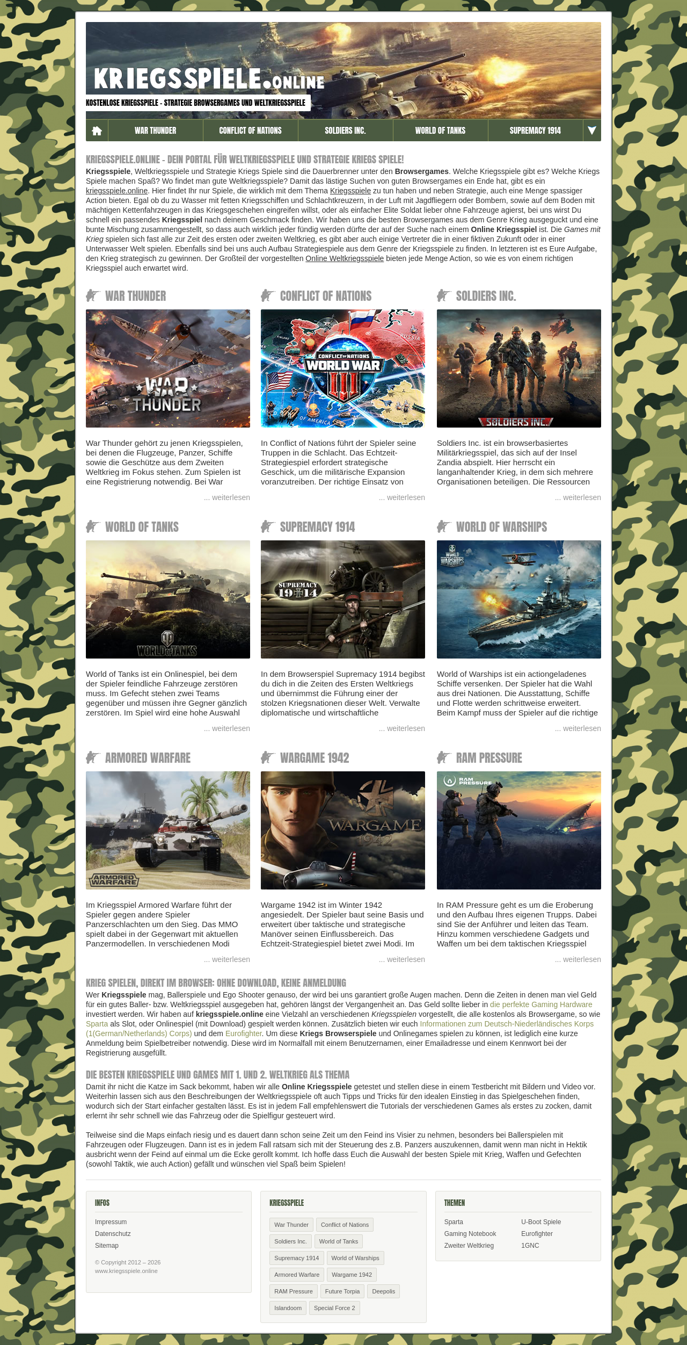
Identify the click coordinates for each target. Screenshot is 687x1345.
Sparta (97, 1023)
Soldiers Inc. (345, 130)
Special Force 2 (334, 1308)
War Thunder (155, 130)
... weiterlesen (227, 497)
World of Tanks (440, 130)
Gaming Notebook (470, 1234)
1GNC (530, 1245)
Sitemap (107, 1245)
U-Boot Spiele (541, 1222)
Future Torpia (342, 1291)
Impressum (111, 1222)
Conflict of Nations (250, 130)
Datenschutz (113, 1234)
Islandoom (288, 1308)
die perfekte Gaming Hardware (541, 1004)
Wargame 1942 (352, 1274)
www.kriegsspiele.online (126, 1271)
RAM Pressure (293, 1291)
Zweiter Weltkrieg (469, 1245)
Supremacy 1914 (535, 130)
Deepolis (383, 1291)
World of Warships (355, 1258)
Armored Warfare (296, 1274)
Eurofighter (243, 1033)
